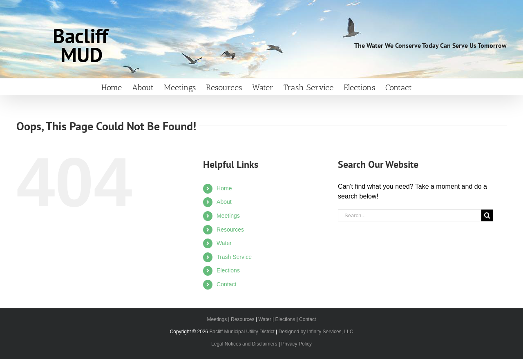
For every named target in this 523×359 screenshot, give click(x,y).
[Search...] (409, 215)
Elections (228, 270)
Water (224, 243)
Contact (226, 284)
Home (224, 188)
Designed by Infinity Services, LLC (316, 331)
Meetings (228, 215)
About (224, 201)
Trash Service (234, 257)
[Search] (487, 215)
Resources (230, 229)
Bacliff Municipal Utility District (242, 331)
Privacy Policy (296, 344)
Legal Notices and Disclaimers (244, 344)
